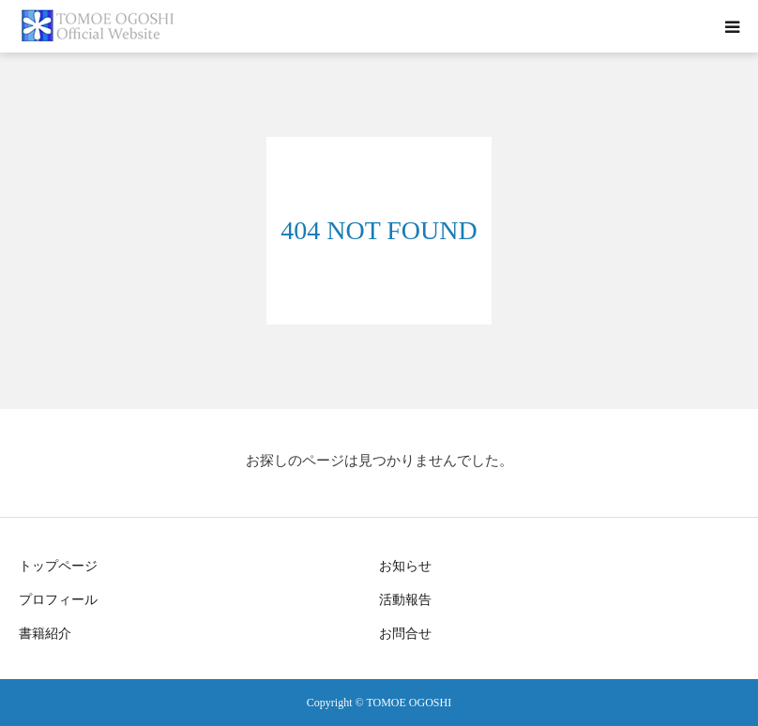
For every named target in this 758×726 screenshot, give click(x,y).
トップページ (58, 566)
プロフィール (58, 600)
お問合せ (405, 634)
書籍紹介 (45, 634)
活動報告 (405, 600)
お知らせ (405, 566)
